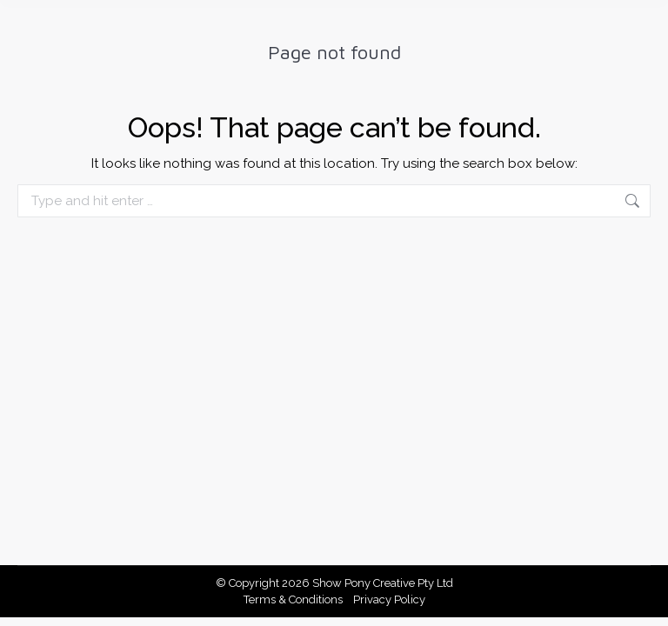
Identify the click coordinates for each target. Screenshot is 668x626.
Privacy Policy (389, 599)
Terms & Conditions (293, 599)
